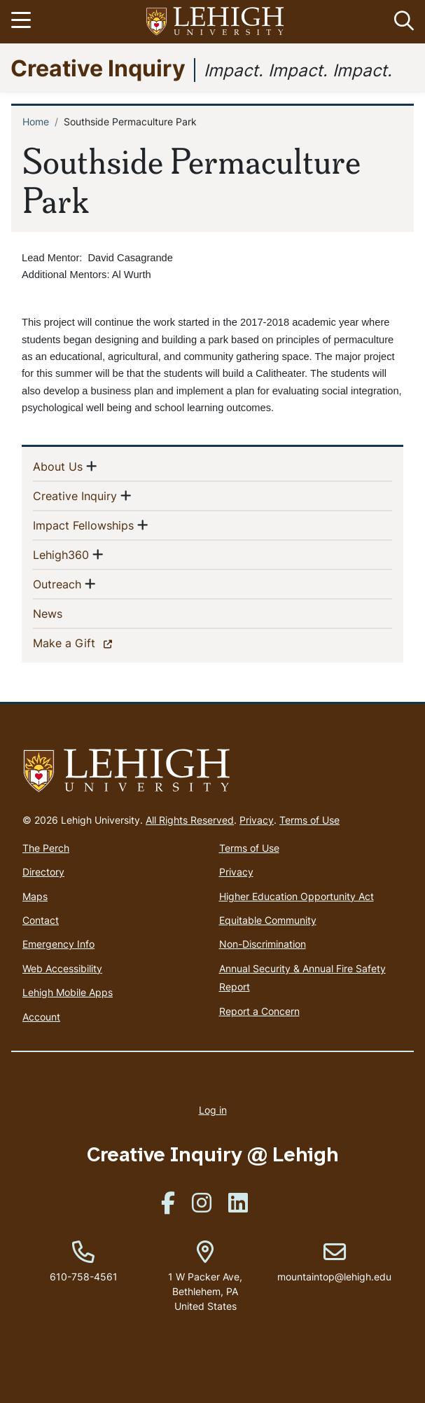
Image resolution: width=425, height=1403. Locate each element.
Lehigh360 (61, 554)
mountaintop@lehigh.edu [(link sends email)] (334, 1262)
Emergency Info (58, 944)
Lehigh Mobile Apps (67, 992)
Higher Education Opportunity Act (296, 896)
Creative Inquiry (98, 67)
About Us (58, 465)
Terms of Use (309, 820)
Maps (35, 896)
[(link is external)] (168, 1207)
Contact (40, 920)
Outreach (57, 583)
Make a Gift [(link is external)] (88, 642)
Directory (43, 871)
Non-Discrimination (262, 944)
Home (35, 121)
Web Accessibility (62, 968)
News (70, 612)
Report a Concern (259, 1011)
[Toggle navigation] (23, 21)
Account (41, 1016)
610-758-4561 (84, 1276)
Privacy (256, 820)
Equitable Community (267, 920)
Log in (213, 1110)
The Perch (45, 848)
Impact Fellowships (83, 524)
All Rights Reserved (190, 820)
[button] (401, 22)
